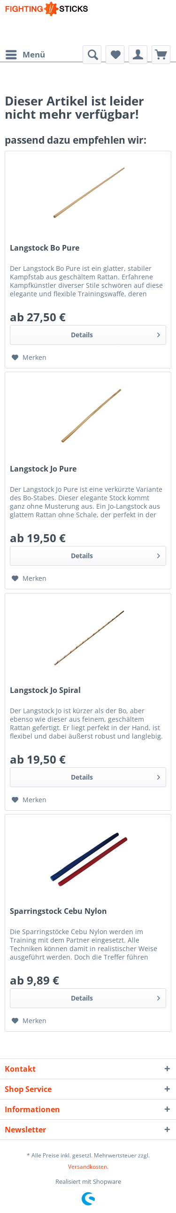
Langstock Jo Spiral (45, 690)
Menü (25, 53)
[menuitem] (25, 54)
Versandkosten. (88, 1167)
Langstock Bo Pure (44, 248)
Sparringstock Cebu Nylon (58, 911)
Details (115, 333)
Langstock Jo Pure (43, 469)
